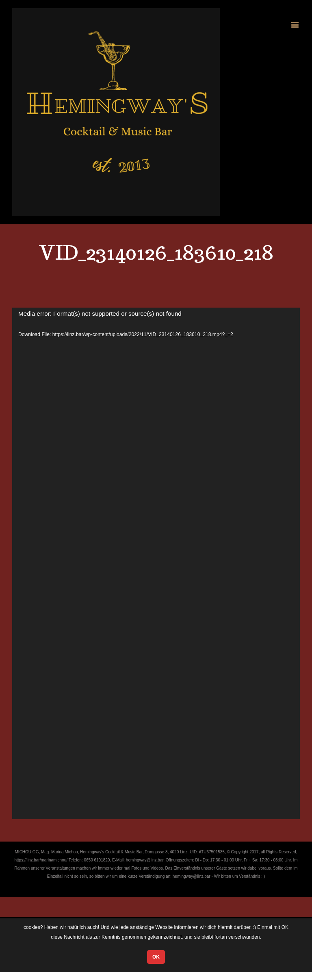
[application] (156, 563)
